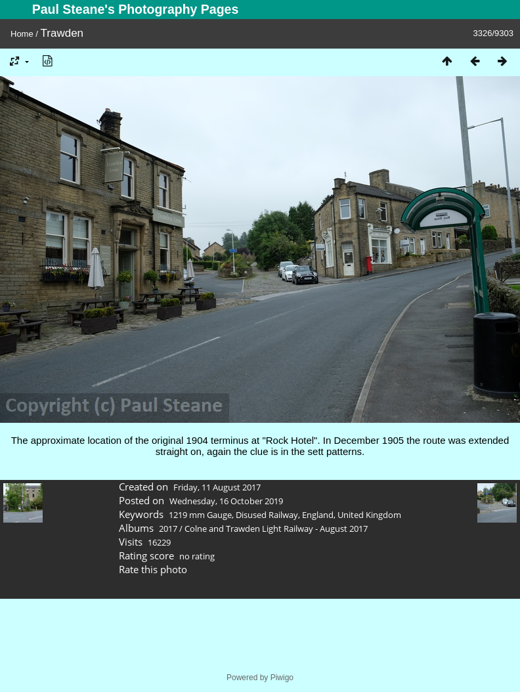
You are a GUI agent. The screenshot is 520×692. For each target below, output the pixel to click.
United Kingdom (369, 515)
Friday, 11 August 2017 (217, 487)
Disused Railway (267, 515)
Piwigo (282, 677)
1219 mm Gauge (200, 515)
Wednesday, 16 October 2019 (226, 501)
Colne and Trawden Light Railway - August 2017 (276, 528)
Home (22, 34)
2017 (168, 528)
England (318, 515)
